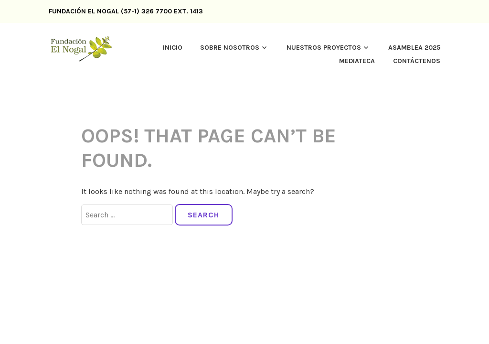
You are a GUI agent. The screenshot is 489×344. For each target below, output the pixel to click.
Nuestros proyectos (324, 47)
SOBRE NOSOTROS (229, 47)
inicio (172, 47)
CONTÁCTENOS (416, 61)
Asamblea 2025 (414, 47)
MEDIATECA (357, 61)
